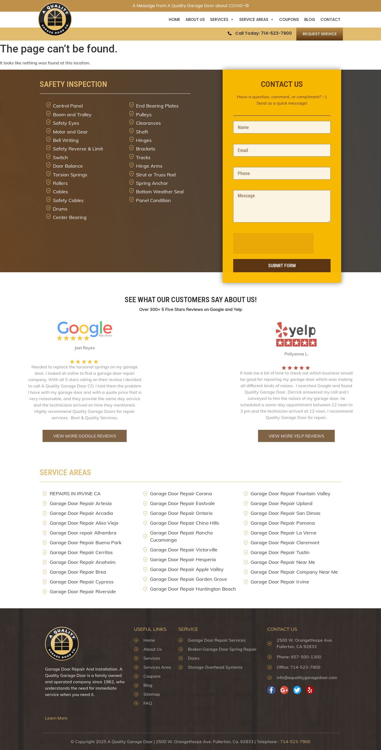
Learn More (56, 718)
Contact (330, 19)
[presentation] (301, 243)
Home (174, 19)
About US (195, 19)
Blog (309, 19)
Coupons (289, 19)
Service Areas (256, 19)
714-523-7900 (295, 741)
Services (222, 19)
